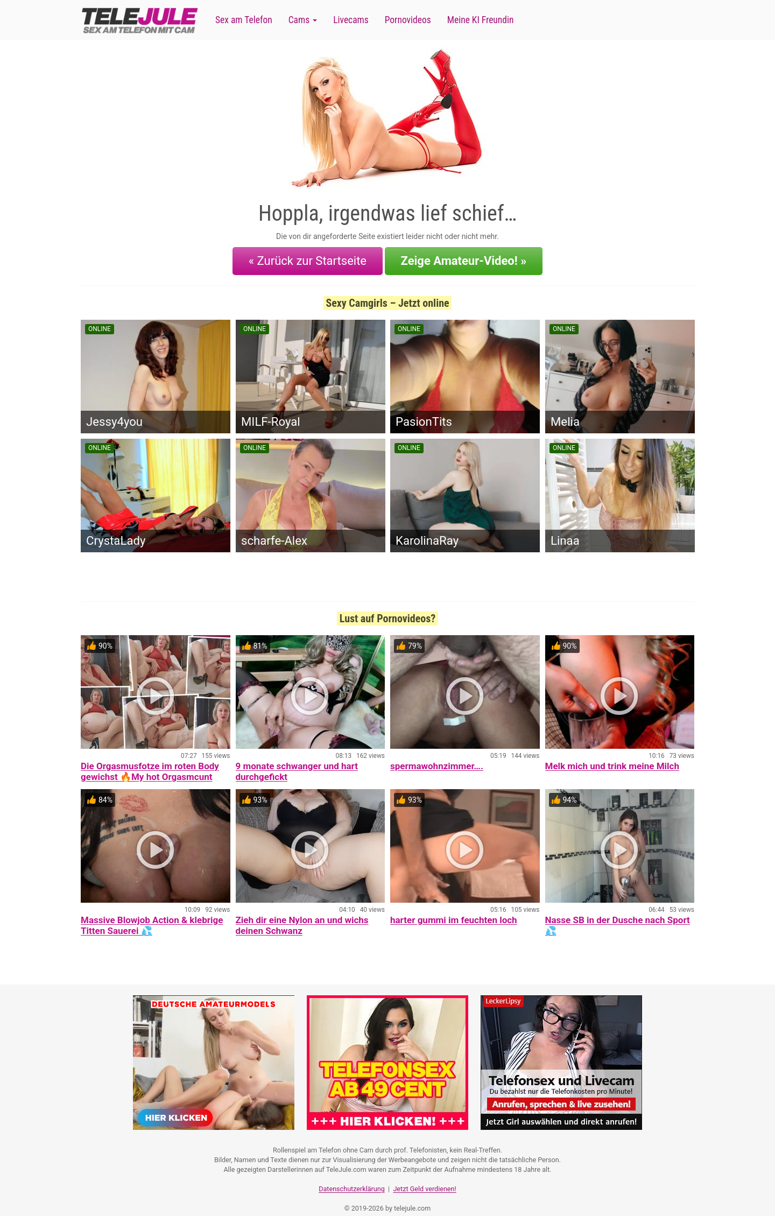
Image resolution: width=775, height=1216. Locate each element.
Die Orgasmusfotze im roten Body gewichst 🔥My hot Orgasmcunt (150, 763)
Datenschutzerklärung (352, 1176)
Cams (302, 20)
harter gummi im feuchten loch (453, 911)
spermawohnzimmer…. (436, 758)
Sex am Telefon (243, 20)
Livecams (351, 20)
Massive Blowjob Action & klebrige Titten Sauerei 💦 (152, 917)
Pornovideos (408, 20)
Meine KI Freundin (480, 20)
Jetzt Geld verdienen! (424, 1176)
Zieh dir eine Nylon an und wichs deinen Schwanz (302, 917)
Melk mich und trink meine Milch (612, 758)
